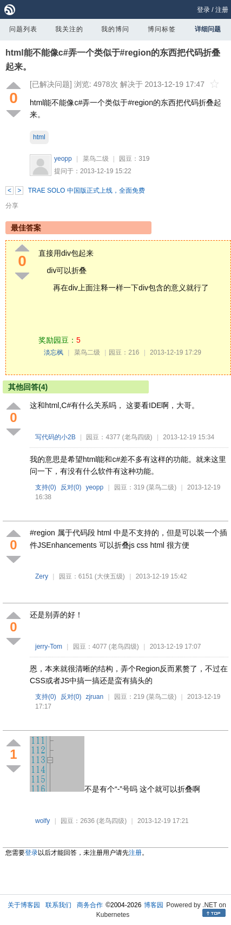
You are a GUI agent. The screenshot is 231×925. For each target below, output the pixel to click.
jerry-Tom (48, 646)
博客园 (153, 905)
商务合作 (90, 905)
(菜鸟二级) (161, 487)
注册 (221, 9)
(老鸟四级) (137, 437)
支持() (45, 487)
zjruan (94, 696)
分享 (11, 205)
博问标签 (162, 29)
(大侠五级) (110, 576)
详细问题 (208, 29)
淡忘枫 (53, 352)
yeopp (63, 158)
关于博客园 (24, 905)
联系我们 (58, 905)
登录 (203, 9)
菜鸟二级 (96, 158)
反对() (71, 487)
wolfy (42, 821)
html (39, 137)
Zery (41, 576)
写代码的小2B (55, 437)
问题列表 (23, 29)
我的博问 (115, 29)
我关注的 (69, 29)
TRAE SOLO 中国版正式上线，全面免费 (86, 190)
